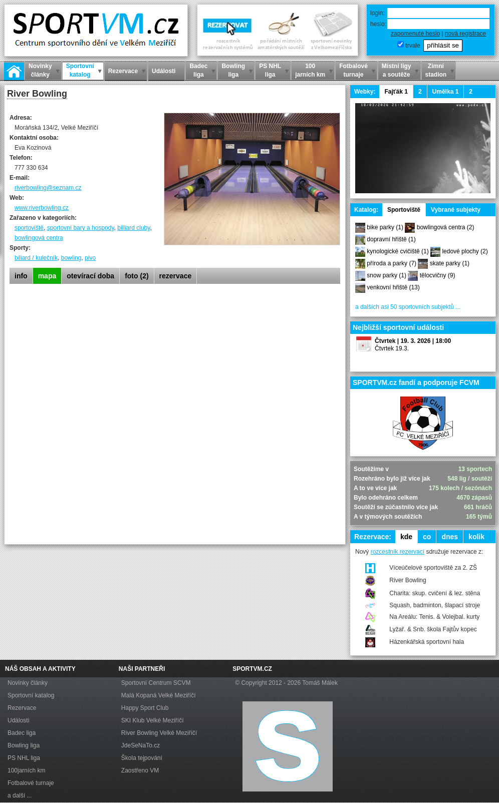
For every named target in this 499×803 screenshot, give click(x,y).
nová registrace (465, 33)
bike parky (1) (385, 227)
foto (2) (136, 276)
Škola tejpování (141, 757)
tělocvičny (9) (437, 275)
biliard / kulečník (36, 257)
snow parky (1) (386, 275)
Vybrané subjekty (455, 209)
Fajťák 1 (395, 91)
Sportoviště (403, 209)
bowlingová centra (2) (445, 227)
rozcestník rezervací (397, 551)
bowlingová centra (39, 237)
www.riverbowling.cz (42, 207)
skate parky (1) (449, 263)
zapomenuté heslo (415, 33)
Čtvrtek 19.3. (392, 348)
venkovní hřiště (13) (393, 287)
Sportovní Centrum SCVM (156, 682)
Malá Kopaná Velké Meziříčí (158, 695)
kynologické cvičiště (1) (397, 251)
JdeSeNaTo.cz (140, 745)
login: (377, 13)
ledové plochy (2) (464, 251)
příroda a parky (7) (391, 263)
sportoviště (29, 227)
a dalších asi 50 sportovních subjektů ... (407, 306)
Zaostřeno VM (140, 770)
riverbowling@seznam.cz (48, 187)
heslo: (378, 24)
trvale (412, 45)
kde (406, 537)
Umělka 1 (445, 91)
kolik (476, 537)
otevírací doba (90, 276)
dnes (449, 537)
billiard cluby (133, 227)
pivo (90, 257)
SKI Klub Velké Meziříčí (152, 720)
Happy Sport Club (145, 707)
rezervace (175, 276)
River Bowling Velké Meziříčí (159, 732)
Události (18, 720)
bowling (71, 257)
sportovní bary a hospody (80, 227)
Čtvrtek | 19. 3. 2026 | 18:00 (413, 340)
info (21, 276)
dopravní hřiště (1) (391, 239)
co (427, 537)
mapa (47, 276)
